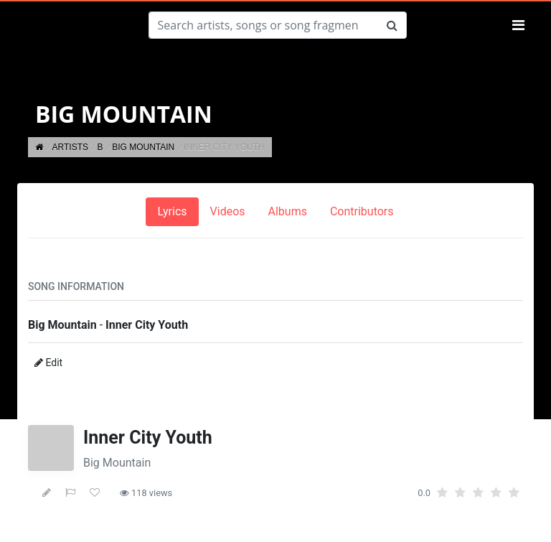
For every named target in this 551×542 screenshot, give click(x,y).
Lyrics (172, 211)
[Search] (263, 25)
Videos (227, 211)
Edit (48, 362)
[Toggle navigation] (518, 25)
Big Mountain (117, 462)
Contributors (362, 211)
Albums (287, 211)
